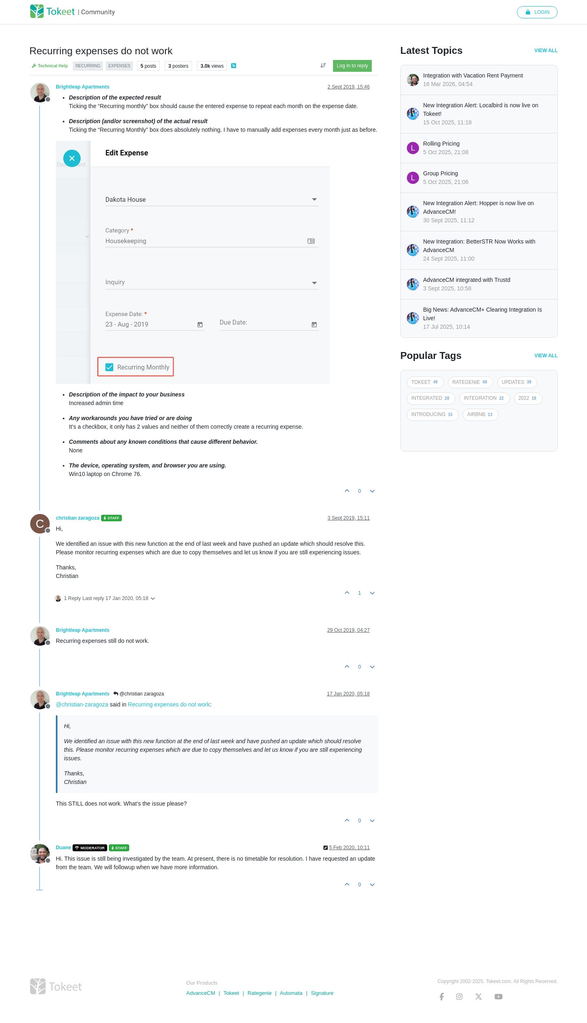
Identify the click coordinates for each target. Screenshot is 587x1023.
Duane (63, 847)
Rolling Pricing (441, 143)
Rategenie (259, 993)
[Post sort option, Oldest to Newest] (323, 65)
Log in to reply (352, 66)
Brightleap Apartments (83, 87)
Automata (291, 993)
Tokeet (231, 993)
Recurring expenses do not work (169, 704)
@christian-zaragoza (82, 704)
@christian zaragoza (138, 694)
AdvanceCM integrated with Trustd (466, 280)
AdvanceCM (200, 993)
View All (546, 50)
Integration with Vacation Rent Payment (473, 75)
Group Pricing (440, 173)
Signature (322, 993)
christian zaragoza (77, 518)
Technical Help (49, 66)
